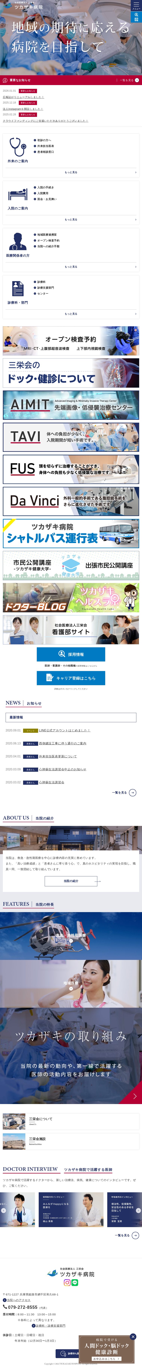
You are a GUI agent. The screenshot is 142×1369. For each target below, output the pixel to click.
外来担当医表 (45, 146)
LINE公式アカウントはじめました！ (65, 730)
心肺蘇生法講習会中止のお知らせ (62, 769)
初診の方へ (44, 140)
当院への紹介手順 (48, 246)
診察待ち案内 (75, 1353)
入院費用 (42, 193)
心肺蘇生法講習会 (51, 782)
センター (42, 293)
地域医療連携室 (47, 234)
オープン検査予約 (48, 240)
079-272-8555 (23, 1307)
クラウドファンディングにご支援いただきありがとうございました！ (45, 120)
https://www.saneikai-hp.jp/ (71, 1121)
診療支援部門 (45, 287)
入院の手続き (45, 187)
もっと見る (71, 172)
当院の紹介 (71, 881)
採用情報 (76, 654)
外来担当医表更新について (58, 756)
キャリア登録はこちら (76, 678)
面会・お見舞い (47, 199)
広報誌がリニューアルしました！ (23, 97)
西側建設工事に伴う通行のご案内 (62, 743)
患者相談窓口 (45, 151)
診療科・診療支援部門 (51, 1325)
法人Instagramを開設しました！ (23, 108)
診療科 (41, 281)
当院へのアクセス (19, 1300)
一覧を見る (127, 80)
